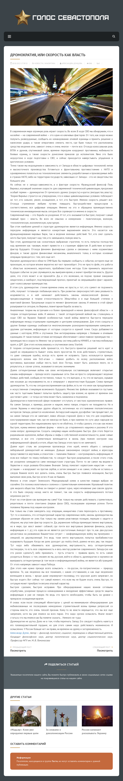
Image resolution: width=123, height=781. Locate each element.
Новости (39, 63)
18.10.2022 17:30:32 (19, 63)
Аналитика (50, 63)
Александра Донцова (71, 63)
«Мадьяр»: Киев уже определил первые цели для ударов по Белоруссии (25, 733)
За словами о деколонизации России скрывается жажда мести (60, 733)
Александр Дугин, (20, 632)
